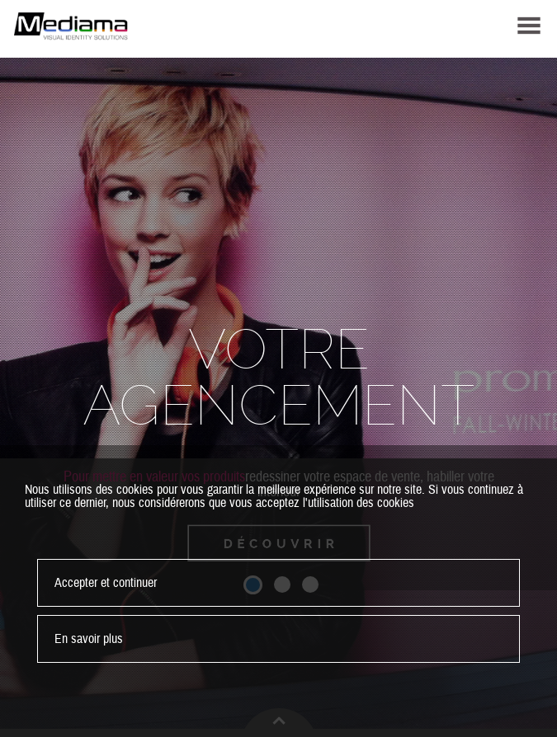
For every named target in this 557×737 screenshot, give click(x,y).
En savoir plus (88, 639)
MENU (528, 25)
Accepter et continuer (105, 583)
